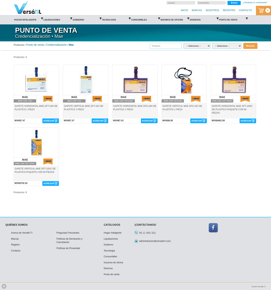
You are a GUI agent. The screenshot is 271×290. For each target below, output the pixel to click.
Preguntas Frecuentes (67, 233)
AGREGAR (48, 121)
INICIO (184, 10)
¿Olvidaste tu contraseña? (255, 2)
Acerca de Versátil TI (22, 233)
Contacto (15, 250)
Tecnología (116, 18)
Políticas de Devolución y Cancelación (69, 241)
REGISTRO (229, 10)
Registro (15, 244)
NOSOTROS (212, 10)
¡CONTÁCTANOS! (145, 224)
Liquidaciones (57, 18)
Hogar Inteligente (28, 18)
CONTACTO (245, 10)
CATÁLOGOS (112, 224)
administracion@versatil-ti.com (155, 241)
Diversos (204, 18)
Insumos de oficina (175, 18)
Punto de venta (233, 18)
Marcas (15, 239)
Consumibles (145, 18)
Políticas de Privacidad (68, 248)
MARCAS (197, 10)
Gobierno (87, 18)
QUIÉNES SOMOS (16, 224)
